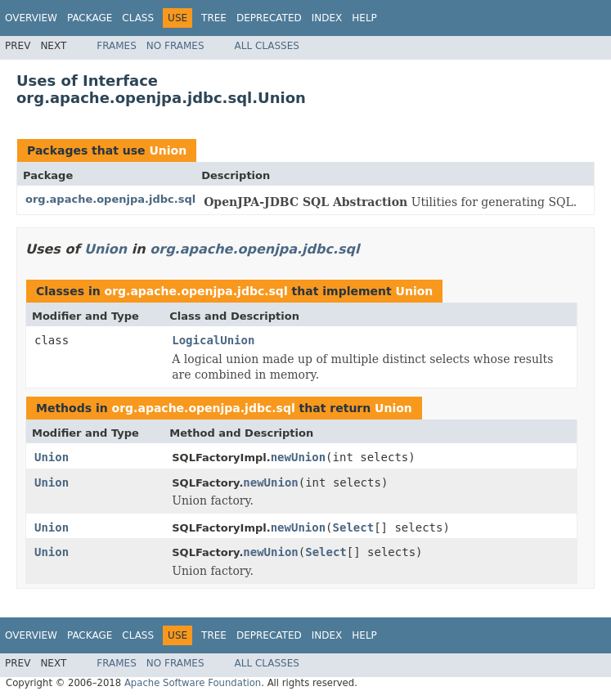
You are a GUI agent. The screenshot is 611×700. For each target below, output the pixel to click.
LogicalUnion (213, 340)
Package (89, 18)
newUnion (298, 457)
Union (167, 150)
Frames (117, 46)
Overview (31, 18)
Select (354, 527)
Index (327, 18)
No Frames (175, 46)
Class (138, 18)
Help (364, 18)
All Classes (267, 46)
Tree (214, 18)
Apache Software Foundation (192, 683)
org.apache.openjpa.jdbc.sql (110, 199)
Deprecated (269, 18)
